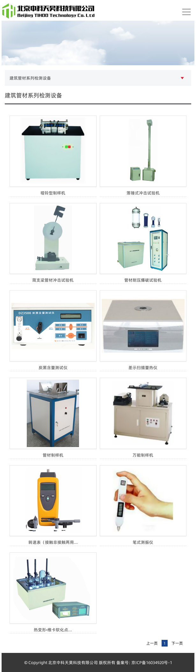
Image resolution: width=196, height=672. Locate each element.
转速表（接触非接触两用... (53, 542)
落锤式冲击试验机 (143, 193)
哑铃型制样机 (52, 193)
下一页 (177, 643)
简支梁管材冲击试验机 (53, 280)
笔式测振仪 (143, 542)
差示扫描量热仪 (142, 367)
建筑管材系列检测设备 (30, 78)
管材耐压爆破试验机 (143, 280)
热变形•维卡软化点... (53, 630)
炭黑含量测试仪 (53, 367)
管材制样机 (53, 455)
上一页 (152, 643)
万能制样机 (143, 455)
